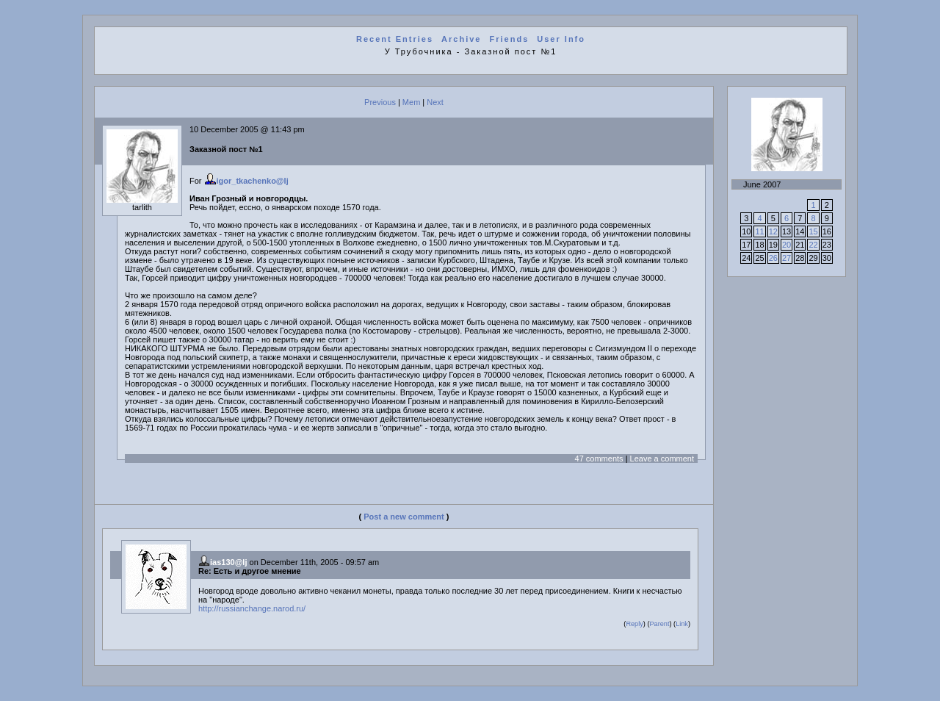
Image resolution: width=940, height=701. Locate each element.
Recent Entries (394, 39)
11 (759, 231)
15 (813, 231)
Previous (380, 102)
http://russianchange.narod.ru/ (252, 608)
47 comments (599, 458)
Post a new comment (404, 516)
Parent (659, 624)
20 (786, 244)
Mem (411, 102)
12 (773, 231)
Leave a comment (662, 458)
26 (773, 258)
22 (813, 244)
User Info (561, 39)
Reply (634, 624)
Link (682, 624)
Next (435, 102)
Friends (509, 39)
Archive (461, 39)
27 (786, 258)
